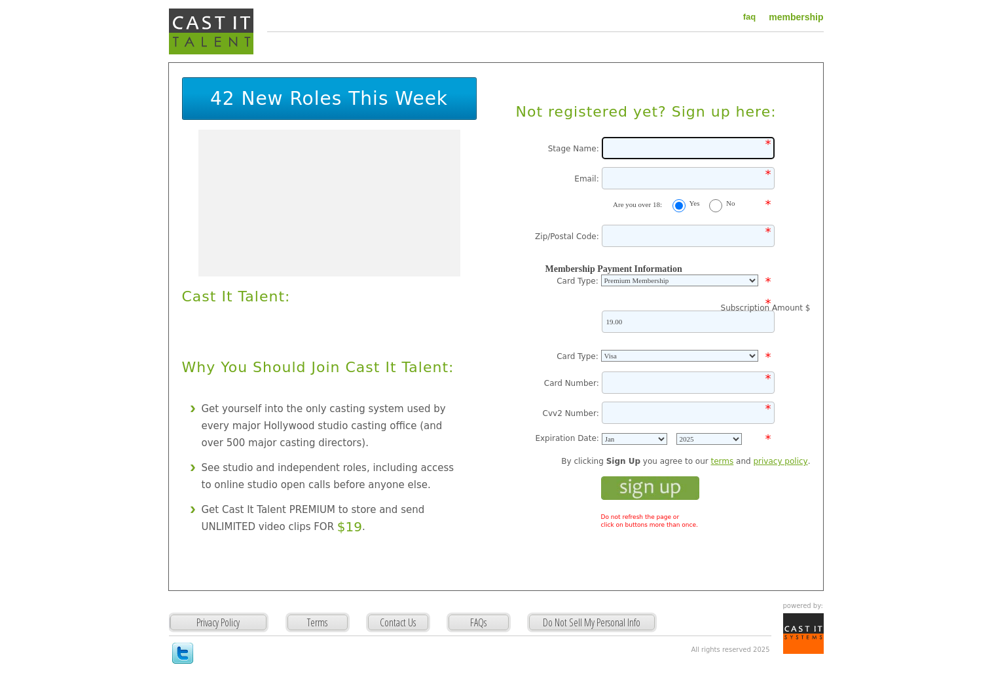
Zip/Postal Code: (568, 236)
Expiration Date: (568, 438)
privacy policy (780, 461)
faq (749, 17)
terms (722, 461)
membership (796, 17)
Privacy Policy (235, 631)
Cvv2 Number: (572, 413)
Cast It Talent (211, 31)
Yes (694, 203)
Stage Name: (575, 148)
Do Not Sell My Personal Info (591, 622)
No (730, 203)
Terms (317, 622)
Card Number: (573, 383)
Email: (587, 178)
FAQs (478, 622)
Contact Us (398, 622)
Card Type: (578, 281)
